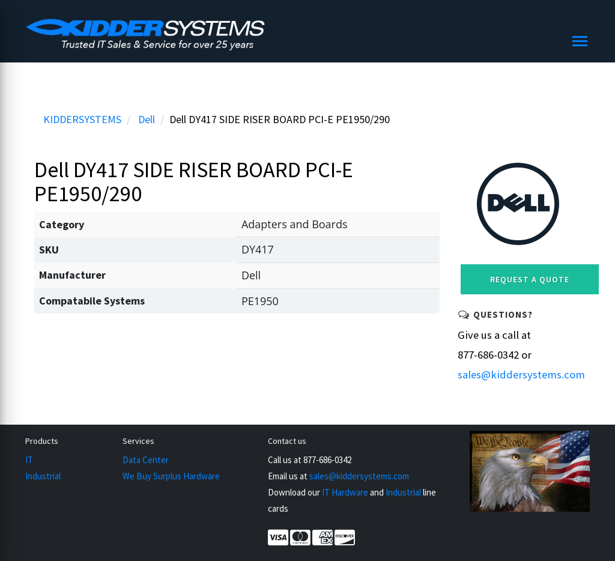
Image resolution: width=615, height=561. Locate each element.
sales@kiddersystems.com (521, 374)
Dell (146, 119)
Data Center (146, 459)
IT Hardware (345, 492)
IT (29, 459)
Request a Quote (529, 279)
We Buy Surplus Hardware (171, 476)
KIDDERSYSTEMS (82, 119)
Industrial (43, 476)
